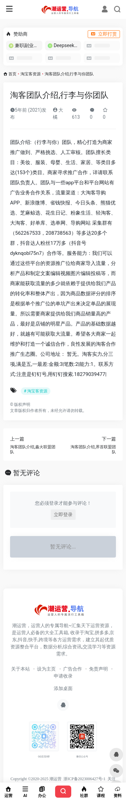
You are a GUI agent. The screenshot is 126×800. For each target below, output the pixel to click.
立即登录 (63, 514)
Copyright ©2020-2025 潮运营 (35, 778)
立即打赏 (104, 34)
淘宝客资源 (30, 74)
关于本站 (20, 669)
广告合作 (72, 669)
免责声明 (98, 669)
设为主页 (46, 669)
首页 (12, 74)
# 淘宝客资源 (35, 391)
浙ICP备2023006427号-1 (85, 778)
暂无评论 (26, 473)
